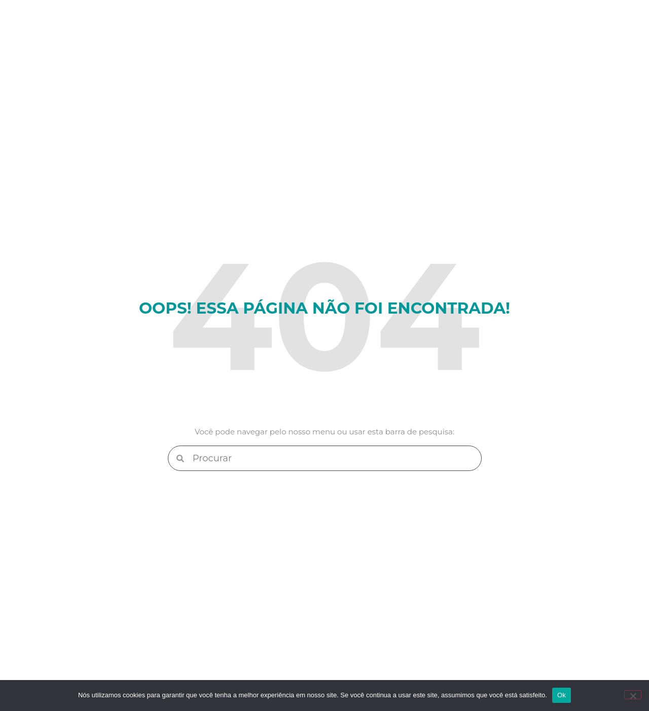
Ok (561, 695)
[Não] (632, 694)
